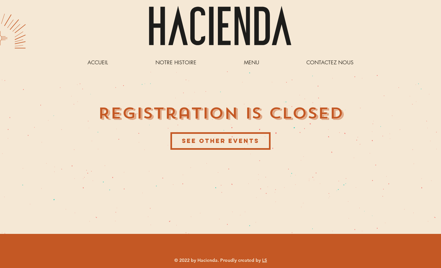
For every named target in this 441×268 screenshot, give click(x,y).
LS (264, 260)
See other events (220, 141)
